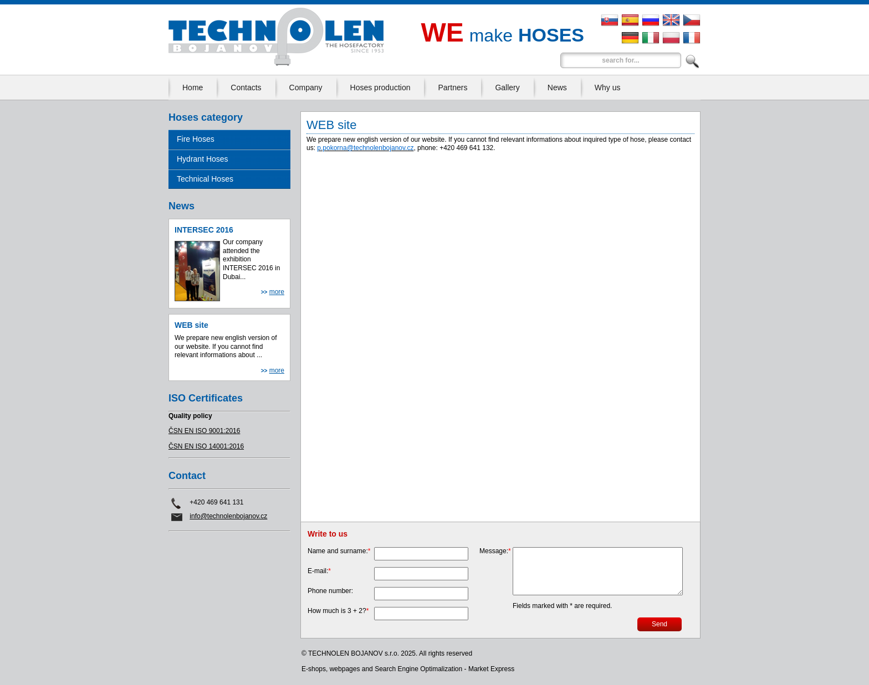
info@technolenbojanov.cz (228, 516)
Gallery (507, 87)
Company (306, 87)
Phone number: (330, 591)
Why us (608, 87)
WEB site (191, 325)
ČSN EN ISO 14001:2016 (206, 446)
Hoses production (380, 87)
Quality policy (190, 416)
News (557, 87)
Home (192, 87)
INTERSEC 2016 (204, 229)
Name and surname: (339, 551)
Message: (495, 551)
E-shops (313, 669)
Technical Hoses (205, 178)
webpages (345, 669)
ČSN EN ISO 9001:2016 (204, 431)
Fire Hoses (195, 139)
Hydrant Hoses (202, 158)
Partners (452, 87)
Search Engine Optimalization (418, 669)
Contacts (246, 87)
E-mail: (319, 571)
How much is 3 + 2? (338, 611)
